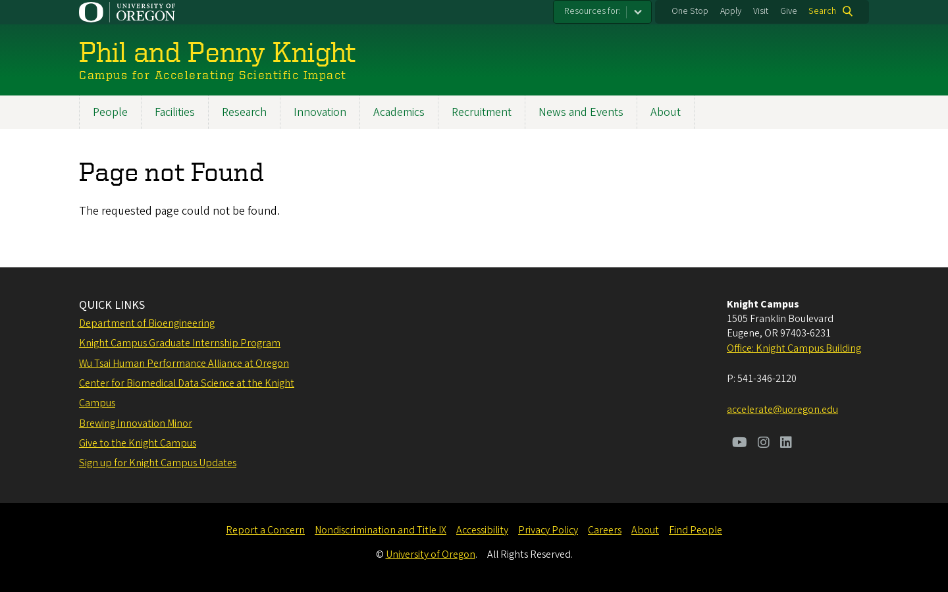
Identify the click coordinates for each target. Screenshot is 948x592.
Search (822, 11)
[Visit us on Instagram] (763, 444)
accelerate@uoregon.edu (782, 409)
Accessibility (482, 530)
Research (244, 112)
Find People (695, 530)
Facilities (175, 112)
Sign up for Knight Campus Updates (157, 463)
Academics (399, 112)
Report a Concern (265, 530)
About (665, 112)
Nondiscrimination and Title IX (380, 530)
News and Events (581, 112)
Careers (604, 530)
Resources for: (592, 11)
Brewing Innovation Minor (135, 423)
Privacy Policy (548, 530)
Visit (760, 11)
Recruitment (482, 112)
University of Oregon (430, 554)
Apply (730, 11)
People (110, 112)
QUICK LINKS (112, 305)
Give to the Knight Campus (137, 443)
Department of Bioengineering (147, 323)
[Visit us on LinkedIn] (786, 444)
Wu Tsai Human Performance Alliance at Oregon (184, 363)
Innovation (320, 112)
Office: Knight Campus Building (794, 348)
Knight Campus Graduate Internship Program (179, 343)
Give (788, 11)
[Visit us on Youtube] (739, 444)
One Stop (690, 11)
